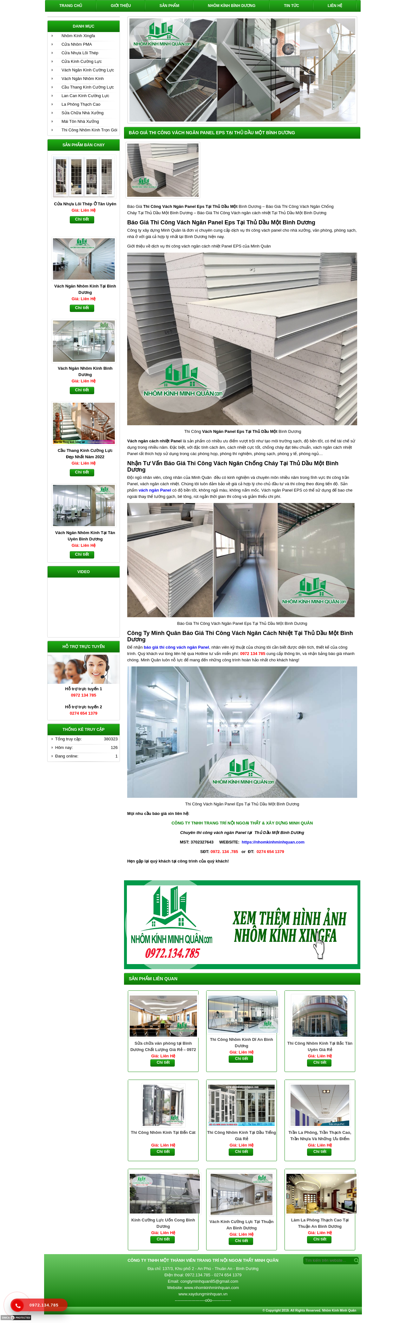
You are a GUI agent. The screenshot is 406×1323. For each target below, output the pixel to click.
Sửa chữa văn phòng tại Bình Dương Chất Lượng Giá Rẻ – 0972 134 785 (163, 1047)
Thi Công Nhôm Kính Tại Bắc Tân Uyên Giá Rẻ (319, 1046)
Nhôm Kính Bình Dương (231, 5)
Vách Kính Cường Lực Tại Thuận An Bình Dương (242, 1224)
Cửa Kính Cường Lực (82, 61)
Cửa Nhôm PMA (77, 44)
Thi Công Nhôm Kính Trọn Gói (89, 130)
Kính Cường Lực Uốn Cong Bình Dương (163, 1223)
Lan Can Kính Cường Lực (85, 95)
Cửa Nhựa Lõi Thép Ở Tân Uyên (85, 204)
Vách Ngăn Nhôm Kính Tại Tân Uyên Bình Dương (85, 535)
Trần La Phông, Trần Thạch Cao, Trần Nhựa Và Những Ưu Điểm (320, 1135)
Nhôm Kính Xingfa (78, 35)
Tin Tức (291, 5)
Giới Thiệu (121, 5)
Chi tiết (163, 1062)
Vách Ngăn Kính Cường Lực (88, 70)
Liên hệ (335, 5)
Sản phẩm (170, 5)
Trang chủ (70, 5)
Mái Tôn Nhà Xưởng (80, 121)
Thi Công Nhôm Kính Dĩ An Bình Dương (241, 1042)
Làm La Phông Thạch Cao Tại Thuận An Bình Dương (320, 1223)
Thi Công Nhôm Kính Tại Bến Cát (163, 1132)
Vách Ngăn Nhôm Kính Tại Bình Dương (85, 289)
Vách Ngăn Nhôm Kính (83, 78)
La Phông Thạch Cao (81, 104)
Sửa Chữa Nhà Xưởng (83, 112)
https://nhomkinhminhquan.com (273, 842)
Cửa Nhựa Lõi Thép (80, 52)
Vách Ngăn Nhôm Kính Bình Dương (85, 371)
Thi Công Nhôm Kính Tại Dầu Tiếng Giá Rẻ (241, 1135)
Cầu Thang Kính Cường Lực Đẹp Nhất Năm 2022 (85, 453)
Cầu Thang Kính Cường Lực (88, 87)
